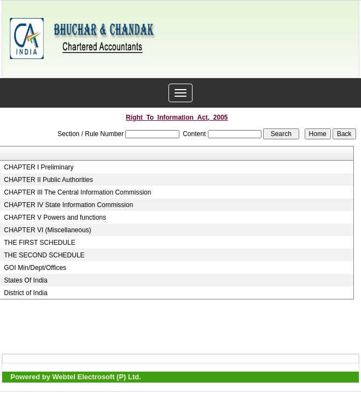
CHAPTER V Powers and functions (55, 217)
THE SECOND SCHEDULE (44, 255)
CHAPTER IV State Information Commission (68, 205)
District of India (25, 293)
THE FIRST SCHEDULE (39, 242)
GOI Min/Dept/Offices (35, 268)
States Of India (25, 280)
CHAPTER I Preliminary (38, 167)
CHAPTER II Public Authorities (48, 180)
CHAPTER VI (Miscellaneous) (47, 230)
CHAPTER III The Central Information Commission (77, 192)
